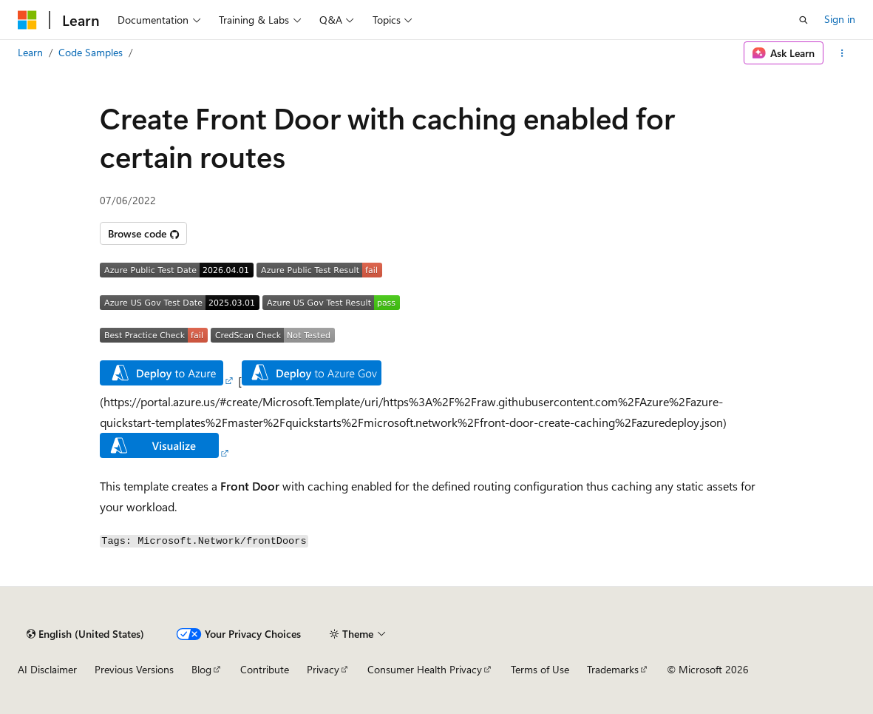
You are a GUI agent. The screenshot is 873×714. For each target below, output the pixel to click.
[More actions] (842, 53)
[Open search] (803, 20)
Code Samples (90, 52)
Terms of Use (540, 669)
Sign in (839, 19)
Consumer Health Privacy (424, 669)
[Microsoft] (27, 20)
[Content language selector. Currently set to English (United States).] (85, 634)
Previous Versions (134, 669)
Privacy (323, 669)
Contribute (264, 669)
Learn (30, 52)
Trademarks (613, 669)
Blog (201, 669)
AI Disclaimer (47, 669)
